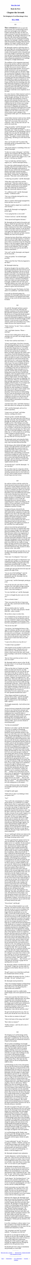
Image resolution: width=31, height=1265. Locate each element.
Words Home (9, 1258)
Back (3, 1258)
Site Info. (26, 1258)
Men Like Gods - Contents (6, 1252)
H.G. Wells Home (18, 1258)
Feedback (16, 1260)
